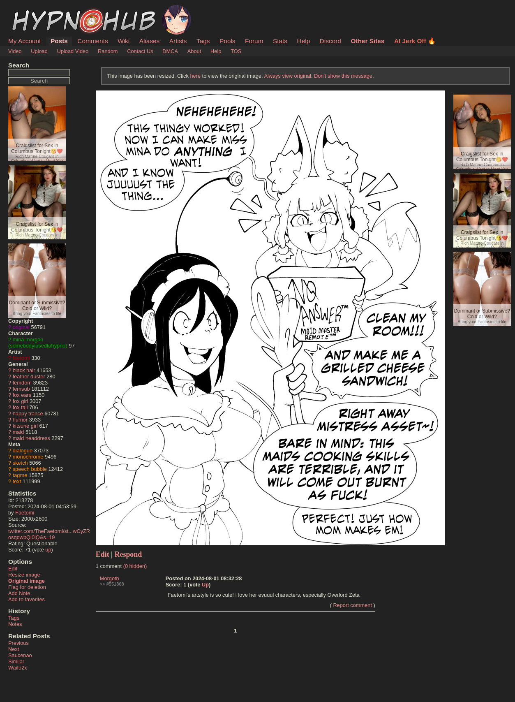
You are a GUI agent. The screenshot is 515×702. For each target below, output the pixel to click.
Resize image (24, 575)
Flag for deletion (27, 587)
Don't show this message (343, 76)
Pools (227, 40)
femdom (22, 383)
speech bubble (30, 469)
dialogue (22, 450)
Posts (59, 40)
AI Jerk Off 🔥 (415, 40)
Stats (280, 40)
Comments (92, 40)
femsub (21, 389)
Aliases (149, 40)
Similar (16, 661)
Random (108, 51)
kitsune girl (25, 426)
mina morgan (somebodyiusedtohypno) (37, 342)
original (21, 327)
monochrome (28, 457)
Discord (330, 40)
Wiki (123, 40)
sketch (20, 463)
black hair (24, 370)
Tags (203, 40)
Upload (39, 51)
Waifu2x (17, 668)
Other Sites (367, 40)
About (194, 51)
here (195, 76)
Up (205, 585)
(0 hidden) (135, 566)
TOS (236, 51)
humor (20, 420)
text (17, 481)
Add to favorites (26, 599)
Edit (12, 568)
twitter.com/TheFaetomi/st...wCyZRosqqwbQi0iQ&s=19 (49, 534)
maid (18, 432)
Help (303, 40)
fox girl (20, 401)
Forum (254, 40)
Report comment (352, 605)
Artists (178, 40)
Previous (18, 643)
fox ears (22, 395)
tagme (20, 475)
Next (13, 649)
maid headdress (31, 438)
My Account (24, 40)
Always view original (287, 76)
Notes (15, 624)
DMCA (170, 51)
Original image (26, 581)
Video (15, 51)
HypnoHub (30, 9)
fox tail (20, 407)
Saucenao (20, 655)
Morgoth (109, 578)
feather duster (29, 376)
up (48, 550)
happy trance (28, 413)
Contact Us (140, 51)
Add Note (19, 593)
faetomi (21, 358)
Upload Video (73, 51)
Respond (128, 554)
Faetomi (24, 513)
